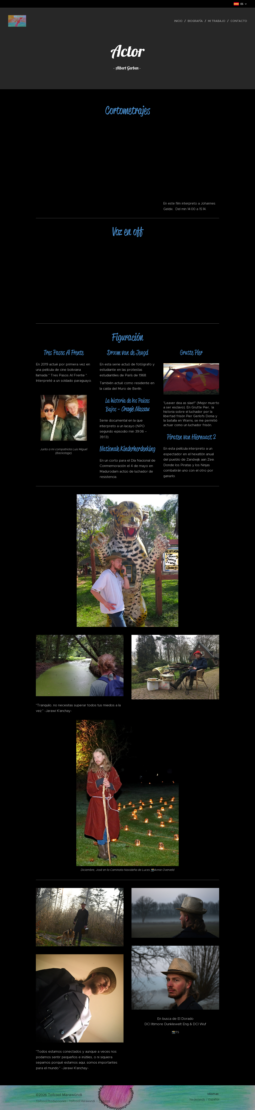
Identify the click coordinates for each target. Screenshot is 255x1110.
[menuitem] (179, 21)
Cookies (104, 1101)
